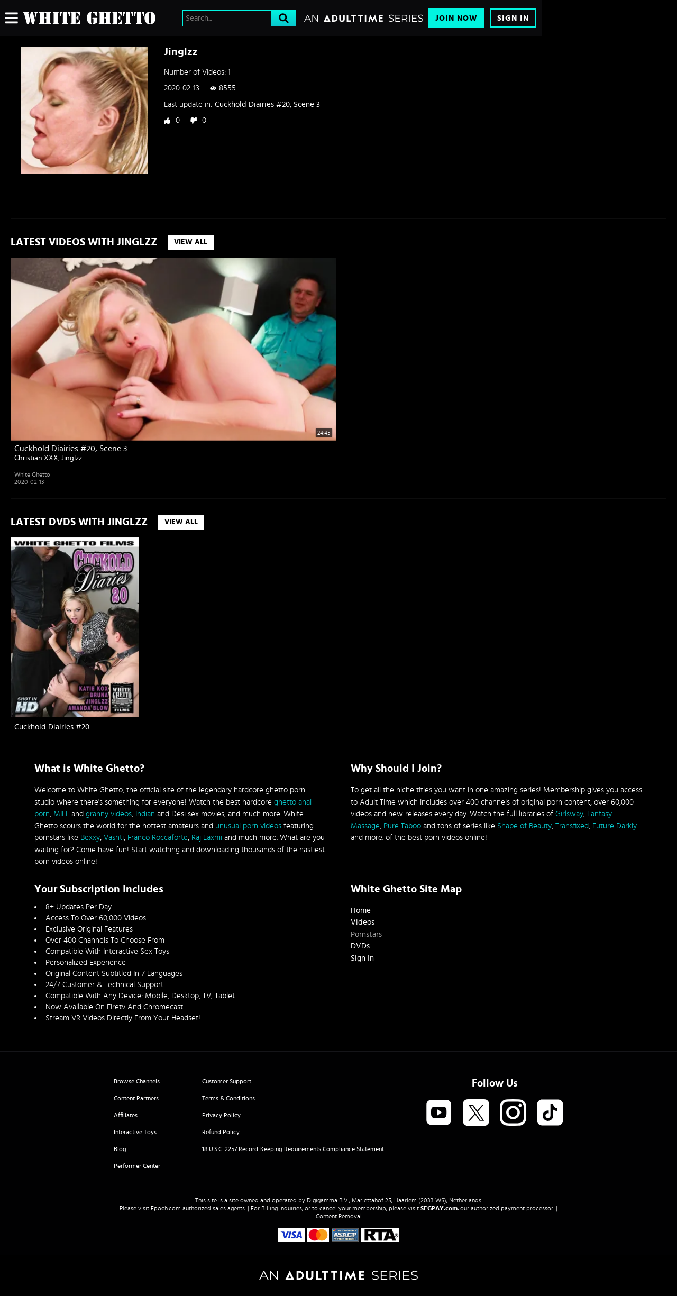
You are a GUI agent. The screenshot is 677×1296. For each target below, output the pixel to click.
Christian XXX (36, 458)
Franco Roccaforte (157, 838)
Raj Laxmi (206, 838)
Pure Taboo (402, 826)
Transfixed (572, 826)
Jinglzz (71, 458)
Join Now (456, 18)
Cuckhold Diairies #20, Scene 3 (267, 104)
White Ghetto (32, 474)
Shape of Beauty (524, 826)
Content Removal (339, 1216)
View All (190, 242)
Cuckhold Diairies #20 (51, 727)
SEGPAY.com (439, 1208)
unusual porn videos (248, 826)
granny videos (109, 814)
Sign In (513, 18)
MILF (61, 814)
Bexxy (90, 838)
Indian (145, 814)
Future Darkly (614, 826)
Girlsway (569, 814)
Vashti (114, 838)
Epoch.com (166, 1208)
